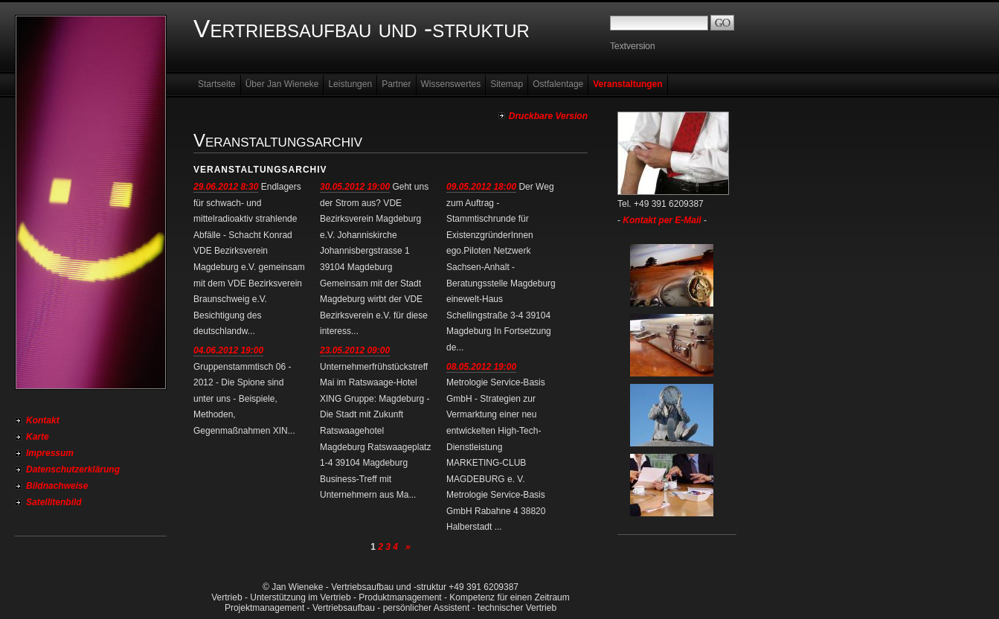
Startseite (217, 84)
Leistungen (350, 84)
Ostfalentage (558, 84)
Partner (396, 84)
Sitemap (506, 84)
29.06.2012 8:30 (225, 187)
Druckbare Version (548, 116)
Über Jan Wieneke (282, 84)
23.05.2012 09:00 (355, 350)
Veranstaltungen (627, 84)
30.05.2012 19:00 (355, 187)
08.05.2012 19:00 (481, 367)
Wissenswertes (451, 84)
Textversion (632, 46)
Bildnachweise (57, 486)
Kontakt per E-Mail (662, 220)
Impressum (50, 453)
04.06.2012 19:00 (228, 350)
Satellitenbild (54, 502)
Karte (37, 437)
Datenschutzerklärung (73, 469)
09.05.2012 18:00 (481, 187)
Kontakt (43, 420)
